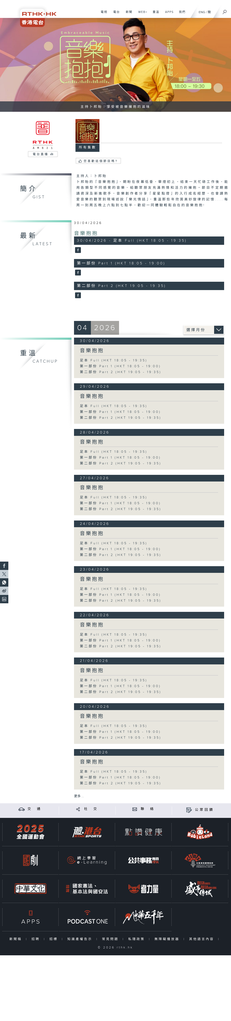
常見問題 (111, 939)
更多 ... (79, 796)
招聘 (36, 939)
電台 (115, 14)
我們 (181, 14)
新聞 (127, 14)
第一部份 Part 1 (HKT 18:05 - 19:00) (120, 366)
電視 (102, 14)
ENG (202, 12)
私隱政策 (137, 939)
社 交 (91, 809)
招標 (54, 939)
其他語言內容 (202, 939)
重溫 (154, 14)
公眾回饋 (204, 810)
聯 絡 (148, 809)
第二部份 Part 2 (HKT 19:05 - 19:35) (120, 372)
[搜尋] (225, 10)
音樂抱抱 (86, 233)
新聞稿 (16, 939)
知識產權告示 (80, 939)
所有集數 (87, 148)
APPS (168, 14)
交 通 (35, 809)
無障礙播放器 (167, 939)
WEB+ (141, 14)
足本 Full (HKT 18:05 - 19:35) (113, 360)
